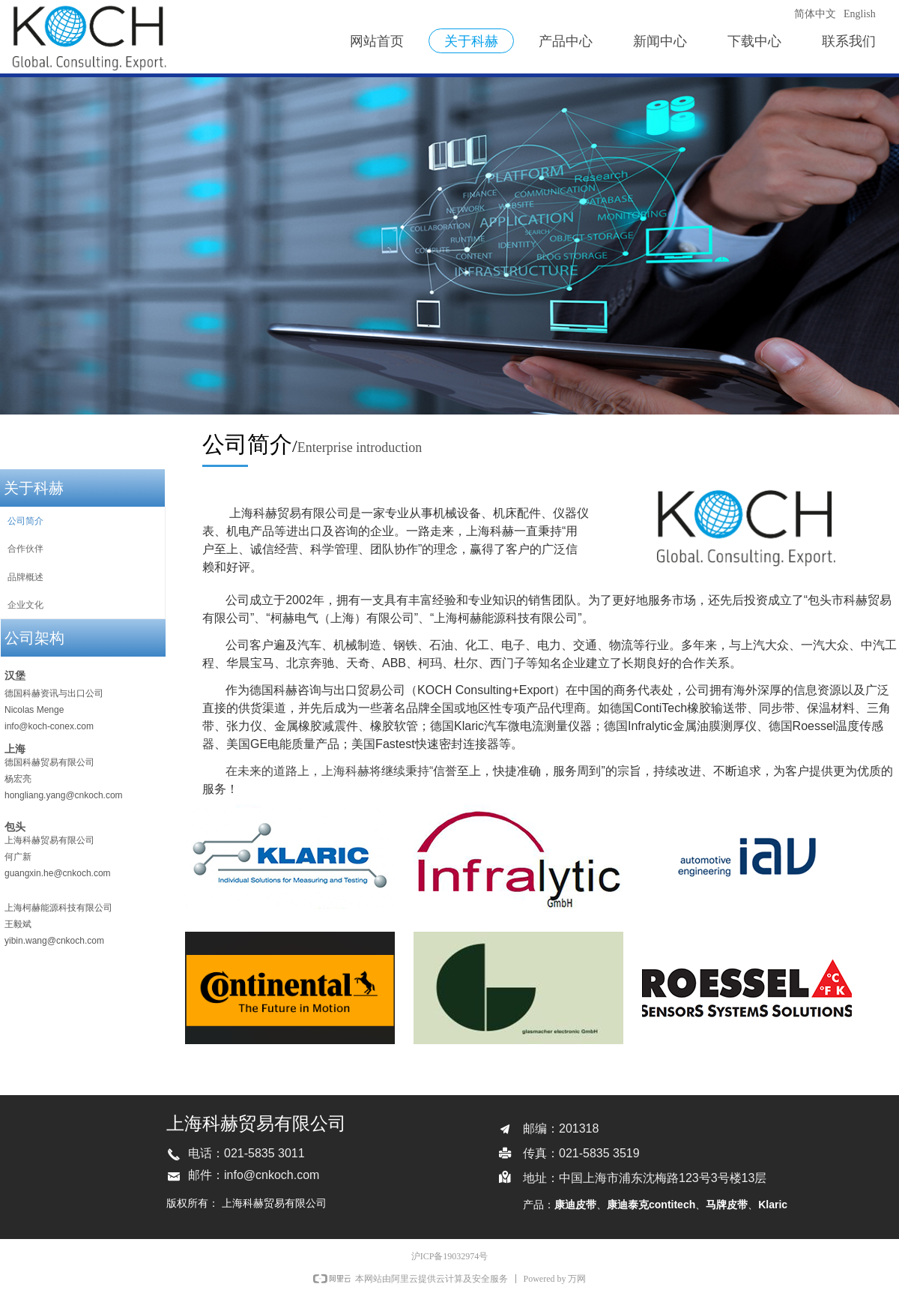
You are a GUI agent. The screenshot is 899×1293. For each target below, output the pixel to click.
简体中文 (815, 13)
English (860, 13)
